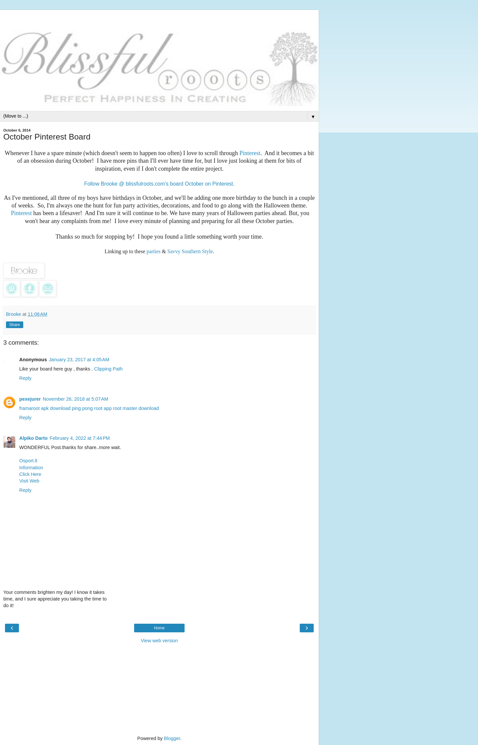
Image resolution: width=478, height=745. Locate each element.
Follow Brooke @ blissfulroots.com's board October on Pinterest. (159, 184)
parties (154, 251)
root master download (136, 408)
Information (31, 467)
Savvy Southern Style (190, 251)
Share (14, 324)
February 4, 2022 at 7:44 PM (80, 438)
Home (159, 628)
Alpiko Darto (33, 438)
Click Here (30, 474)
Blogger (172, 738)
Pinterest (249, 153)
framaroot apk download (44, 408)
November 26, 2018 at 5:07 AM (75, 399)
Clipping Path (108, 369)
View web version (159, 640)
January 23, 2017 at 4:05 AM (79, 359)
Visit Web (29, 481)
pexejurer (30, 399)
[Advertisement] (159, 18)
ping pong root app (92, 408)
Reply (25, 378)
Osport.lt (28, 460)
